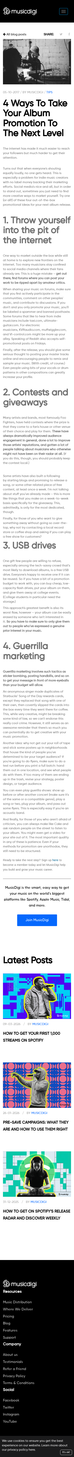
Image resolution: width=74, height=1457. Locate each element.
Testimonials (13, 1362)
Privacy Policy (14, 1376)
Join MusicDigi (37, 920)
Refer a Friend (14, 1369)
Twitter (8, 1407)
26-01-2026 (11, 1113)
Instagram (11, 1414)
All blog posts (14, 34)
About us (10, 1355)
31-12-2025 (11, 1202)
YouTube (10, 1421)
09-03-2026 (12, 1024)
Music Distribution (17, 1302)
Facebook (11, 1400)
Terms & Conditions (18, 1383)
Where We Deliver (18, 1309)
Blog (6, 1323)
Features (10, 1330)
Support (9, 1337)
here (32, 1449)
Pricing (8, 1316)
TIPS (49, 92)
